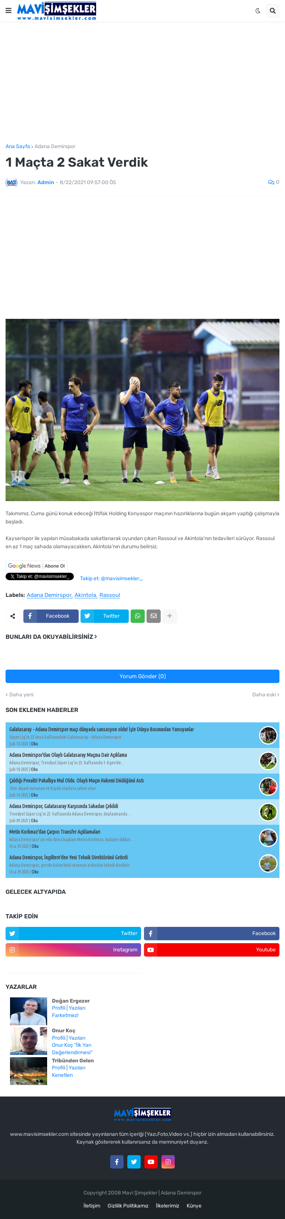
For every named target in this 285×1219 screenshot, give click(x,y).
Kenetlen (62, 1075)
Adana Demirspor (55, 146)
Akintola (85, 595)
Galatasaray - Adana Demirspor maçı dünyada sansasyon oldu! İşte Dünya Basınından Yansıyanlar (101, 729)
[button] (8, 10)
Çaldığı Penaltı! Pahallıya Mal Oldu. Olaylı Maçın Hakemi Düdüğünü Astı (76, 781)
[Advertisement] (142, 83)
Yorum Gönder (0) (142, 676)
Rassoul (109, 595)
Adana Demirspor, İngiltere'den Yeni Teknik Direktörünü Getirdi (68, 857)
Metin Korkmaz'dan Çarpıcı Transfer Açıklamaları (54, 832)
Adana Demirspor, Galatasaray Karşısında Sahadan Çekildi (63, 806)
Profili (58, 1008)
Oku (34, 743)
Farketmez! (65, 1015)
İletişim (91, 1206)
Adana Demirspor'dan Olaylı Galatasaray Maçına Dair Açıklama (68, 755)
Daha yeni (21, 694)
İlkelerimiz (167, 1206)
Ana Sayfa (18, 146)
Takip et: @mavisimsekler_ (111, 578)
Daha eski (264, 694)
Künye (194, 1206)
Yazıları (77, 1008)
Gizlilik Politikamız (128, 1206)
